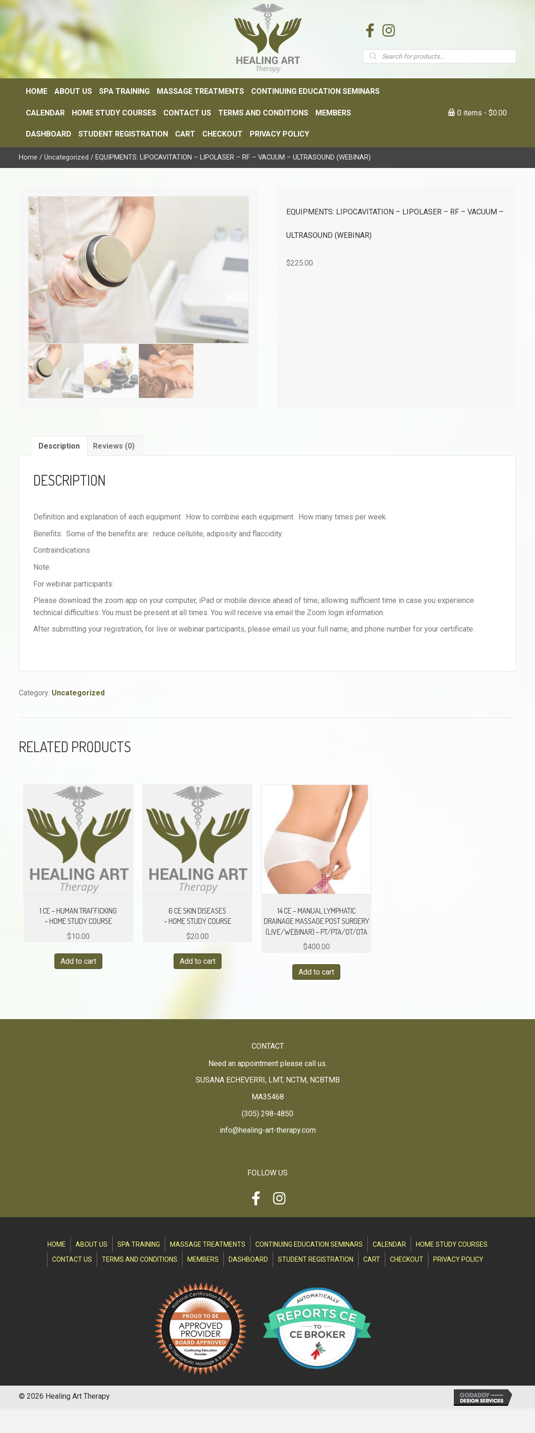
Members (203, 1259)
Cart (371, 1259)
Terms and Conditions (139, 1259)
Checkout (406, 1259)
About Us (91, 1244)
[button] (370, 30)
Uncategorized (66, 157)
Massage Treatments (207, 1244)
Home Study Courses (452, 1244)
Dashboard (248, 1259)
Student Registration (315, 1259)
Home (28, 157)
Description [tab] (59, 446)
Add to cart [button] (197, 961)
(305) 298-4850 (267, 1113)
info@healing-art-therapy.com (268, 1130)
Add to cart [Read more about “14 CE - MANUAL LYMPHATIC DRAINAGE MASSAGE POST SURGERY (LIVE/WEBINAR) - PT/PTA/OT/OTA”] (316, 972)
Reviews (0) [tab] (114, 446)
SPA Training (138, 1244)
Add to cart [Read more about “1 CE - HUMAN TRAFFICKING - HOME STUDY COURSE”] (78, 961)
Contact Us (72, 1259)
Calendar (389, 1244)
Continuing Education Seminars (309, 1244)
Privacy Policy (458, 1259)
